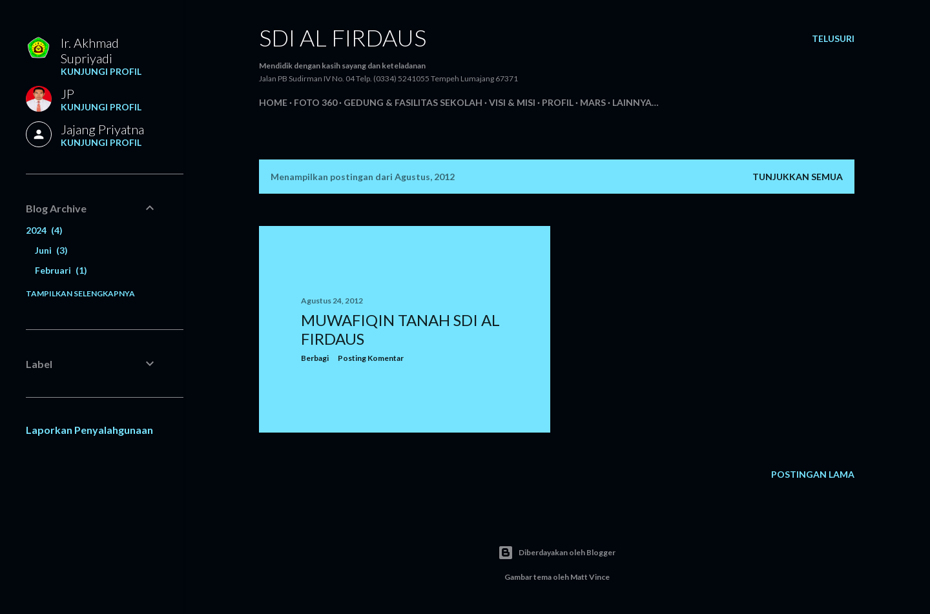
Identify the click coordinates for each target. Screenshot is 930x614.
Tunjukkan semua (797, 176)
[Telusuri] (833, 38)
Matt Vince (590, 577)
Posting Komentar (371, 358)
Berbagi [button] (315, 358)
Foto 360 (315, 102)
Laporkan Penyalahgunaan (89, 430)
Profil (558, 102)
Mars (593, 102)
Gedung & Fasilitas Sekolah (413, 102)
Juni (51, 250)
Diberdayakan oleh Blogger (556, 552)
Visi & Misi (512, 102)
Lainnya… (635, 102)
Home (273, 102)
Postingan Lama (812, 474)
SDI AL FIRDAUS (342, 37)
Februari (61, 270)
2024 (44, 230)
